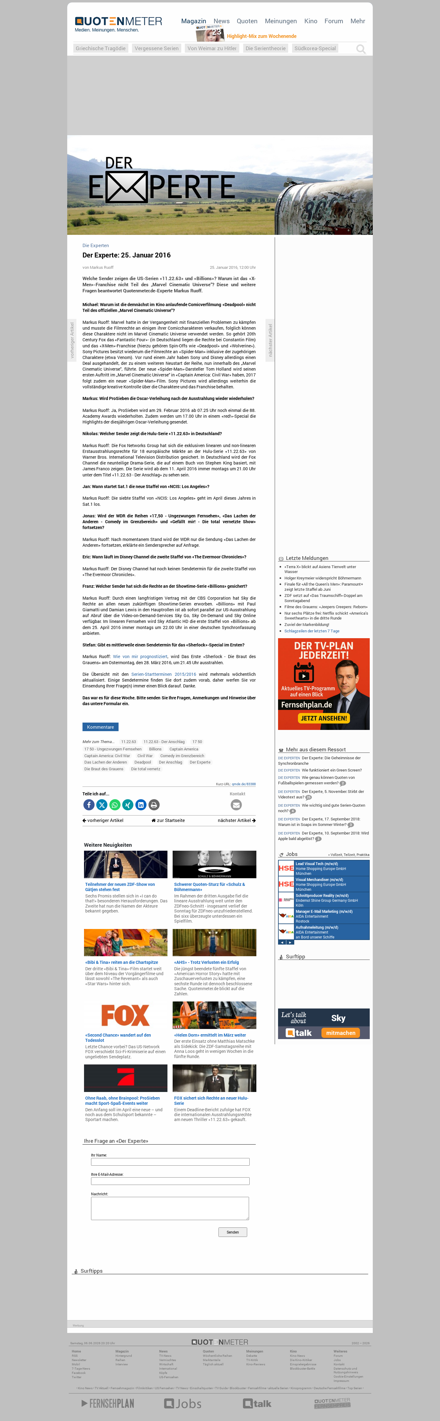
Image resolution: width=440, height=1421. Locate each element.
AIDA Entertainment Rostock (316, 915)
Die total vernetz (145, 768)
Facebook (79, 1373)
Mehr (357, 21)
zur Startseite (168, 820)
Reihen (120, 1360)
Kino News (85, 1388)
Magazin (193, 21)
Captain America (184, 748)
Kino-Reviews (255, 1364)
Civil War (145, 755)
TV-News (165, 1356)
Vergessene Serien (157, 48)
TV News (182, 1388)
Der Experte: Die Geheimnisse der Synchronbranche (319, 760)
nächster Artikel (237, 820)
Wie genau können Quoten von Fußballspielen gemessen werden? (316, 781)
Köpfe (163, 1373)
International (168, 1369)
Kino (310, 21)
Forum (333, 21)
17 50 (197, 741)
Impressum (341, 1381)
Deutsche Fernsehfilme (329, 1388)
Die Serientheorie (266, 48)
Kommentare (100, 727)
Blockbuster (238, 1388)
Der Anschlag (170, 762)
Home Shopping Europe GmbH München (312, 868)
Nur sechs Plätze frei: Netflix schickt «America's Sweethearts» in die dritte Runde (326, 615)
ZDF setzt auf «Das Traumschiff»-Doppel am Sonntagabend (323, 598)
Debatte (251, 1356)
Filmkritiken (144, 1388)
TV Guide (221, 1388)
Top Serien (354, 1388)
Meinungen (281, 21)
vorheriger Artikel (102, 820)
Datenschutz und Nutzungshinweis (346, 1370)
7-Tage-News (81, 1369)
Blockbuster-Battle (302, 1369)
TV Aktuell (101, 1388)
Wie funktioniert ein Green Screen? (320, 770)
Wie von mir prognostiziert (140, 656)
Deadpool (142, 762)
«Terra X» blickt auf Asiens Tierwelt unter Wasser (320, 569)
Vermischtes (167, 1360)
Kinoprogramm (301, 1388)
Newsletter (79, 1360)
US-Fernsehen (168, 1377)
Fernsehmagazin (122, 1388)
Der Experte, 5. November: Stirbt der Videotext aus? (321, 795)
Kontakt (339, 1364)
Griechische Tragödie (101, 48)
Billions (155, 748)
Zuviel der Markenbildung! (306, 624)
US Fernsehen (164, 1388)
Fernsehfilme (257, 1388)
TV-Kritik (252, 1360)
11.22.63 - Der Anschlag (164, 741)
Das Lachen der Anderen (105, 762)
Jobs (337, 1360)
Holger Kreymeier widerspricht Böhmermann (322, 578)
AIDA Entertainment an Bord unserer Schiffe (308, 931)
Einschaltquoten (201, 1388)
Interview (122, 1364)
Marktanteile (211, 1360)
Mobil (76, 1364)
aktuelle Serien (278, 1388)
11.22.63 (128, 741)
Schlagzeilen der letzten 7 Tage (311, 631)
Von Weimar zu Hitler (212, 48)
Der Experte (200, 762)
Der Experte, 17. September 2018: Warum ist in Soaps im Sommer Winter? (319, 822)
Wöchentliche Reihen (217, 1356)
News (222, 21)
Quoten (247, 21)
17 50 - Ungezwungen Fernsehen (112, 748)
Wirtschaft (166, 1364)
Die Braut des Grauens (103, 768)
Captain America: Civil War (107, 755)
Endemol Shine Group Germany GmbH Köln (318, 900)
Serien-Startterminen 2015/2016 (163, 674)
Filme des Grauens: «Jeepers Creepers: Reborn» (326, 606)
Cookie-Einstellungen (348, 1376)
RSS (75, 1356)
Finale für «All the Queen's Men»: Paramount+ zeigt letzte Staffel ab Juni (323, 586)
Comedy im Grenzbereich (182, 755)
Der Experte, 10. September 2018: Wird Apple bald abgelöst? (323, 836)
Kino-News (297, 1356)
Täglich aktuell (213, 1364)
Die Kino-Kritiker (301, 1360)
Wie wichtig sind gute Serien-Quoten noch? (321, 809)
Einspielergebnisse (303, 1364)
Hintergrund (124, 1356)
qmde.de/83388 (244, 784)
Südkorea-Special (315, 48)
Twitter (76, 1377)
